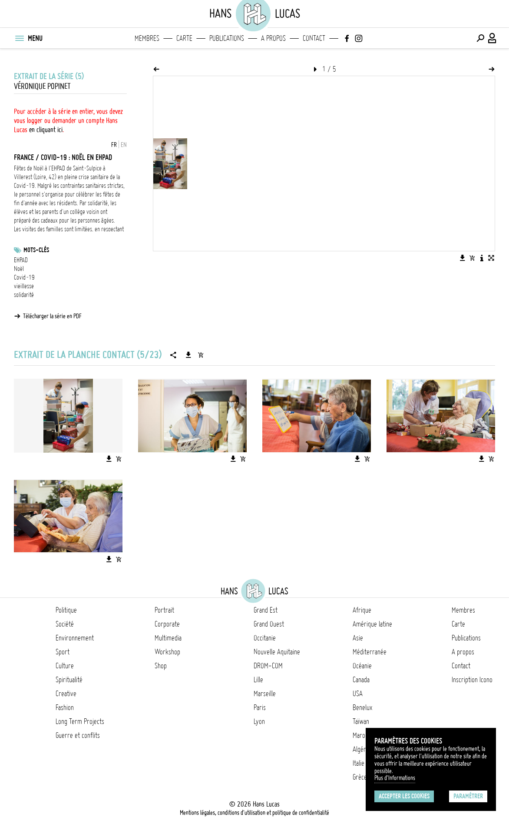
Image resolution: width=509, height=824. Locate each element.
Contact (314, 38)
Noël (19, 269)
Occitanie (265, 638)
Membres (147, 38)
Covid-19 (24, 277)
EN (124, 145)
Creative (66, 693)
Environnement (75, 638)
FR (114, 145)
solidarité (24, 295)
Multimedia (168, 638)
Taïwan (361, 721)
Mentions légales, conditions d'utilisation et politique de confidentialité (254, 813)
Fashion (65, 707)
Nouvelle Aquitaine (277, 651)
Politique (66, 610)
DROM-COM (268, 665)
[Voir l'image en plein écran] (491, 258)
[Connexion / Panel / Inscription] (492, 38)
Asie (358, 638)
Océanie (362, 665)
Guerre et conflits (78, 735)
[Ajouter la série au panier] (201, 355)
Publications (226, 38)
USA (358, 693)
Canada (361, 679)
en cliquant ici (46, 129)
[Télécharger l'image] (462, 258)
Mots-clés (36, 250)
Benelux (362, 707)
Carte (184, 38)
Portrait (164, 610)
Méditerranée (370, 651)
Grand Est (266, 610)
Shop (161, 665)
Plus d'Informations (394, 778)
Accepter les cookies (404, 796)
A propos (273, 38)
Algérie (361, 749)
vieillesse (24, 286)
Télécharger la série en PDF (52, 316)
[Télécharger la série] (188, 355)
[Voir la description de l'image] (482, 258)
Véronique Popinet (42, 86)
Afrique (362, 610)
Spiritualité (69, 679)
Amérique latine (372, 624)
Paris (260, 707)
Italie (358, 763)
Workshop (167, 651)
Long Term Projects (80, 721)
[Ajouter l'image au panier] (472, 258)
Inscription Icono (472, 679)
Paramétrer (468, 796)
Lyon (259, 721)
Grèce (360, 777)
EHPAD (21, 260)
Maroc (360, 735)
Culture (65, 665)
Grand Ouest (269, 624)
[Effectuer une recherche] (480, 38)
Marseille (265, 693)
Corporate (167, 624)
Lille (258, 679)
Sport (62, 651)
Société (65, 624)
